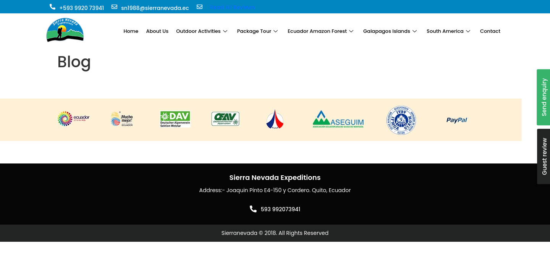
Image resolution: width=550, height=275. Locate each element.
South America (448, 31)
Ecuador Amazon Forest (320, 31)
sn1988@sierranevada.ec (155, 8)
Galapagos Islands (390, 31)
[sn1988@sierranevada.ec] (114, 7)
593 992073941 (281, 209)
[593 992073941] (253, 208)
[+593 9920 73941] (52, 7)
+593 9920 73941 (81, 8)
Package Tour (257, 31)
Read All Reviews (232, 7)
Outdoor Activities (201, 31)
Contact (490, 31)
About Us (157, 31)
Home (130, 31)
